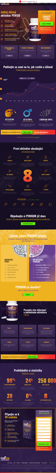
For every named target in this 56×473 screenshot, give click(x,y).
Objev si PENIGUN (47, 24)
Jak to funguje (10, 462)
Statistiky (18, 462)
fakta (46, 55)
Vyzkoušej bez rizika (44, 444)
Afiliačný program (52, 462)
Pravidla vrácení (44, 462)
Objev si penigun (27, 132)
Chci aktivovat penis (28, 223)
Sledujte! (28, 294)
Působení (27, 55)
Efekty (9, 55)
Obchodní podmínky (24, 462)
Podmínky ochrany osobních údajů (34, 462)
